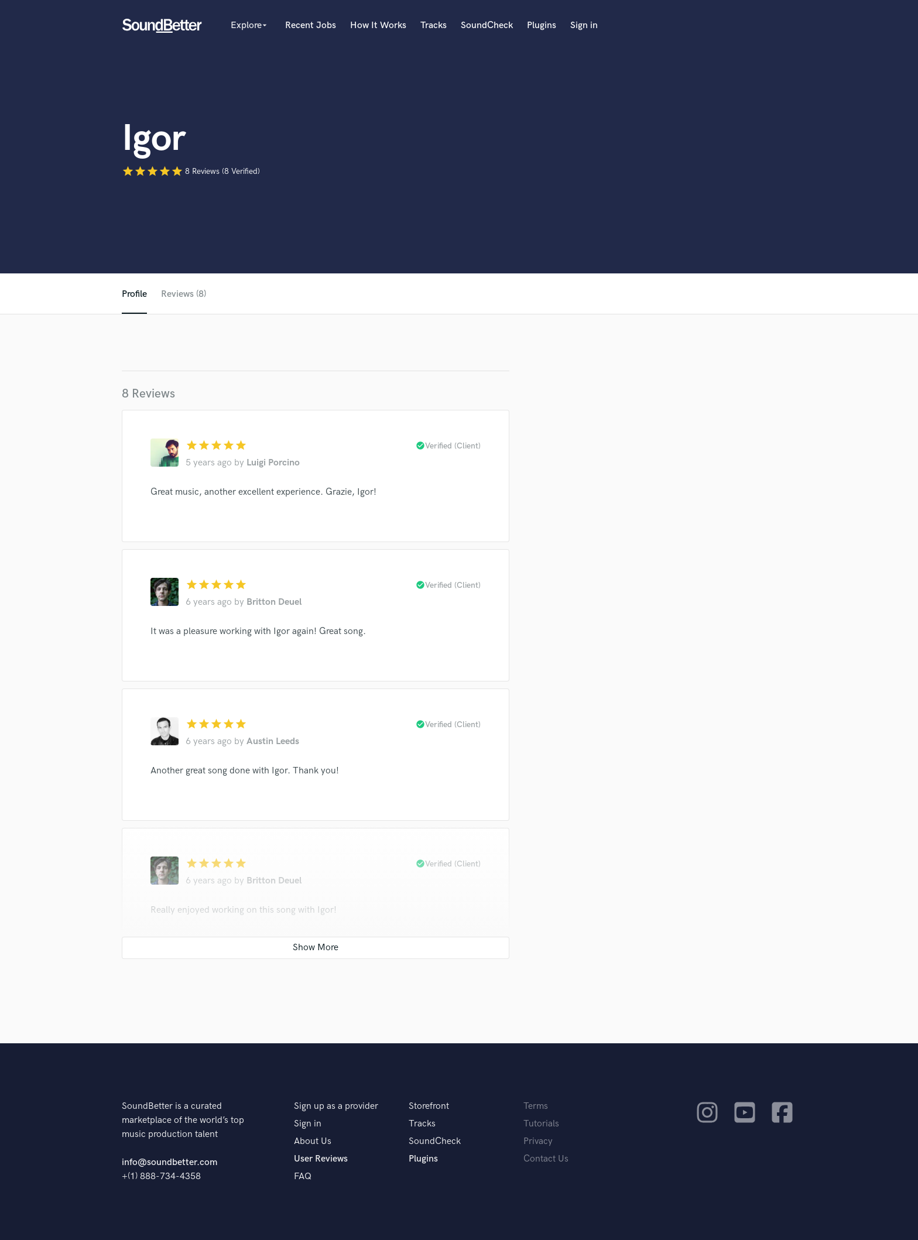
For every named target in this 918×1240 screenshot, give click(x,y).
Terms (535, 1106)
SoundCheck (487, 25)
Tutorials (541, 1123)
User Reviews (321, 1158)
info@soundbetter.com (169, 1162)
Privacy (538, 1141)
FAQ (302, 1176)
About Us (312, 1141)
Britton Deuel (274, 602)
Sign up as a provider (336, 1106)
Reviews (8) (183, 294)
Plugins (541, 25)
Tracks (433, 25)
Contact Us (545, 1158)
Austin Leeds (272, 741)
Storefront (429, 1106)
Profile (134, 294)
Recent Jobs (310, 25)
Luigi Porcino (273, 462)
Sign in (584, 25)
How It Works (378, 25)
